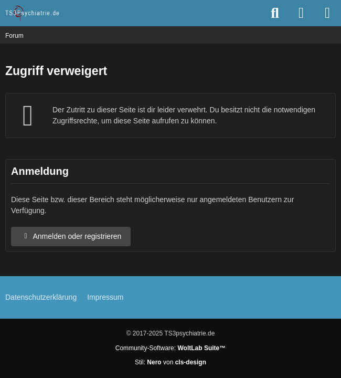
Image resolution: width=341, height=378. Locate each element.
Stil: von (170, 362)
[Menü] (327, 13)
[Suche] (274, 13)
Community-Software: (170, 348)
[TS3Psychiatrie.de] (32, 13)
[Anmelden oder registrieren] (301, 13)
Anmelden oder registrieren (70, 236)
